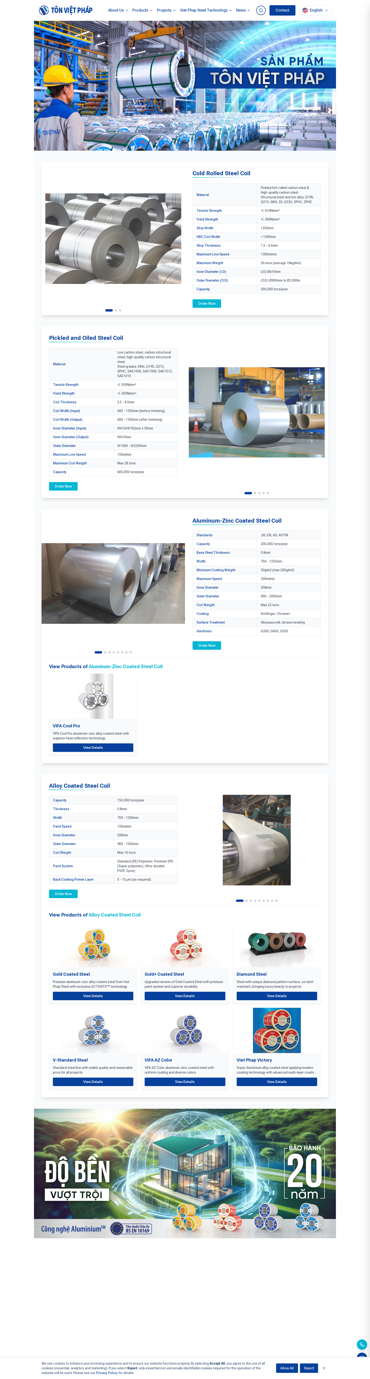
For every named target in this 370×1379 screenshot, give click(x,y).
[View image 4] (263, 493)
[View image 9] (276, 901)
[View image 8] (131, 652)
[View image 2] (116, 310)
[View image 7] (126, 652)
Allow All (287, 1368)
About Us (118, 10)
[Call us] (362, 1344)
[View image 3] (120, 310)
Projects (166, 10)
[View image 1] (109, 310)
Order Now (206, 303)
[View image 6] (122, 652)
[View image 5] (268, 493)
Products (142, 10)
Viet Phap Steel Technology (206, 10)
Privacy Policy (107, 1373)
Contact (282, 10)
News (243, 10)
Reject (309, 1368)
